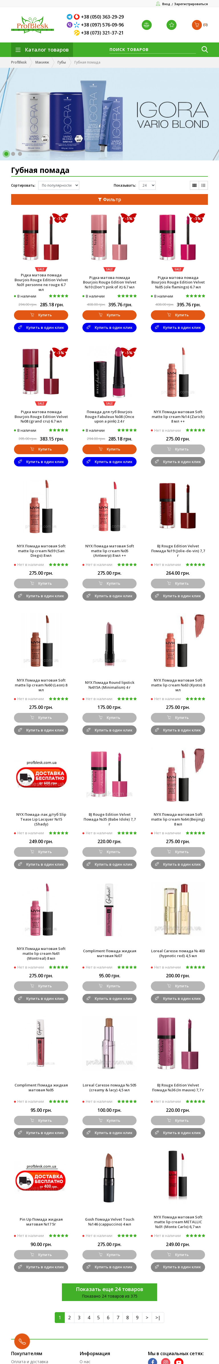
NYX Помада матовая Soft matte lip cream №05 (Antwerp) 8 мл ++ (109, 550)
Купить (41, 314)
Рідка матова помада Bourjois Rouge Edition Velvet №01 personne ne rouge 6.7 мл (41, 282)
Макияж (42, 62)
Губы (62, 62)
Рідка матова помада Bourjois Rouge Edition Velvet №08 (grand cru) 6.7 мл (41, 416)
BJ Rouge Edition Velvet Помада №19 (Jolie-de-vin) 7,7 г (178, 550)
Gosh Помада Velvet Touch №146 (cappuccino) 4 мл (109, 1222)
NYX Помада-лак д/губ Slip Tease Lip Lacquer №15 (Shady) (41, 819)
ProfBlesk (19, 62)
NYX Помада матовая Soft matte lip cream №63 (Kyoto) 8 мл (178, 685)
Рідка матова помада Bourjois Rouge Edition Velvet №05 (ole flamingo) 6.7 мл (178, 282)
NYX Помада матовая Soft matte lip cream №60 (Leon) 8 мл (41, 685)
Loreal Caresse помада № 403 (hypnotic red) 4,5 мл (178, 953)
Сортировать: (23, 185)
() (200, 25)
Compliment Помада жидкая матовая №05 (41, 1087)
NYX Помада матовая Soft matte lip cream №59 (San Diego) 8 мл (41, 550)
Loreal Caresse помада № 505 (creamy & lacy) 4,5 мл (109, 1087)
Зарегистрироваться (191, 4)
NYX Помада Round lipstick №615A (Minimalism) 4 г (109, 685)
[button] (6, 154)
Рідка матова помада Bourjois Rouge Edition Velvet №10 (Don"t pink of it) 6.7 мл (109, 282)
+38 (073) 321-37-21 (102, 33)
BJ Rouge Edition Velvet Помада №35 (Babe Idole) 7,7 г (110, 819)
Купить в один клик (41, 327)
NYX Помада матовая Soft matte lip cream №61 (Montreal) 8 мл (41, 953)
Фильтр (109, 199)
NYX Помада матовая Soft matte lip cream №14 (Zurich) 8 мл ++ (178, 416)
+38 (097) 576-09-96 (102, 25)
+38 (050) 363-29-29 (102, 17)
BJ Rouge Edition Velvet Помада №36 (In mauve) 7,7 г (178, 1087)
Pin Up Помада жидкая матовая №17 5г (41, 1222)
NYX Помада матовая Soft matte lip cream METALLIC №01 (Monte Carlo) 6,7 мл (178, 1221)
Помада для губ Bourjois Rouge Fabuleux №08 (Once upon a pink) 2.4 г (109, 416)
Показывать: (125, 185)
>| (158, 1317)
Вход (166, 4)
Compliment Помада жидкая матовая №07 (109, 953)
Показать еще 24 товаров (109, 1289)
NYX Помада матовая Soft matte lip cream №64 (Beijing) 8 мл (178, 819)
